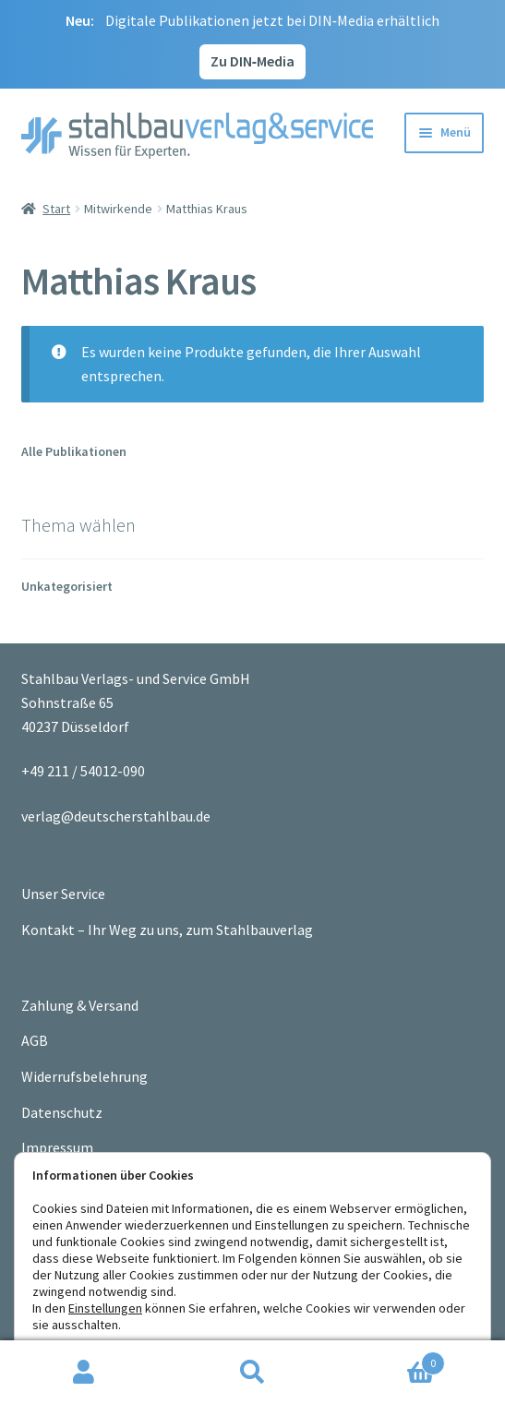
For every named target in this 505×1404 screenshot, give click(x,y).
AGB (34, 1040)
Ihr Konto (84, 1372)
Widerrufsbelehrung (84, 1076)
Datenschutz (61, 1112)
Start (56, 208)
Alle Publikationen (73, 451)
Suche (252, 1372)
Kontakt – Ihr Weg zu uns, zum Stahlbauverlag (167, 929)
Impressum (57, 1147)
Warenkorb (391, 1359)
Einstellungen (105, 1308)
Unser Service (63, 893)
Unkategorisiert (67, 586)
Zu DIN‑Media (252, 61)
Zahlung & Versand (79, 1005)
